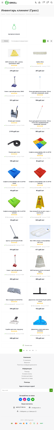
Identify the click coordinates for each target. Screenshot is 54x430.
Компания (27, 357)
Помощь (27, 371)
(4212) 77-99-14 (20, 407)
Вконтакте (20, 399)
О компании (27, 360)
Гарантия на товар (27, 378)
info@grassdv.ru (36, 407)
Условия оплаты (27, 374)
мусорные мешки (14, 34)
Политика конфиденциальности (27, 365)
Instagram (24, 399)
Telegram (28, 399)
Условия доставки (27, 376)
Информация (27, 369)
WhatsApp (32, 399)
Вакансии (27, 362)
